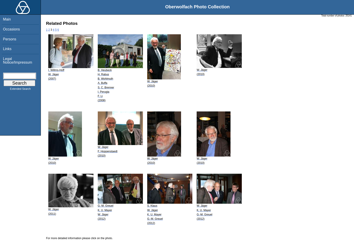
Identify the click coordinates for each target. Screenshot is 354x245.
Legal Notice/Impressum (17, 60)
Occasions (11, 29)
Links (7, 49)
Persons (9, 39)
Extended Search (20, 89)
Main (7, 19)
